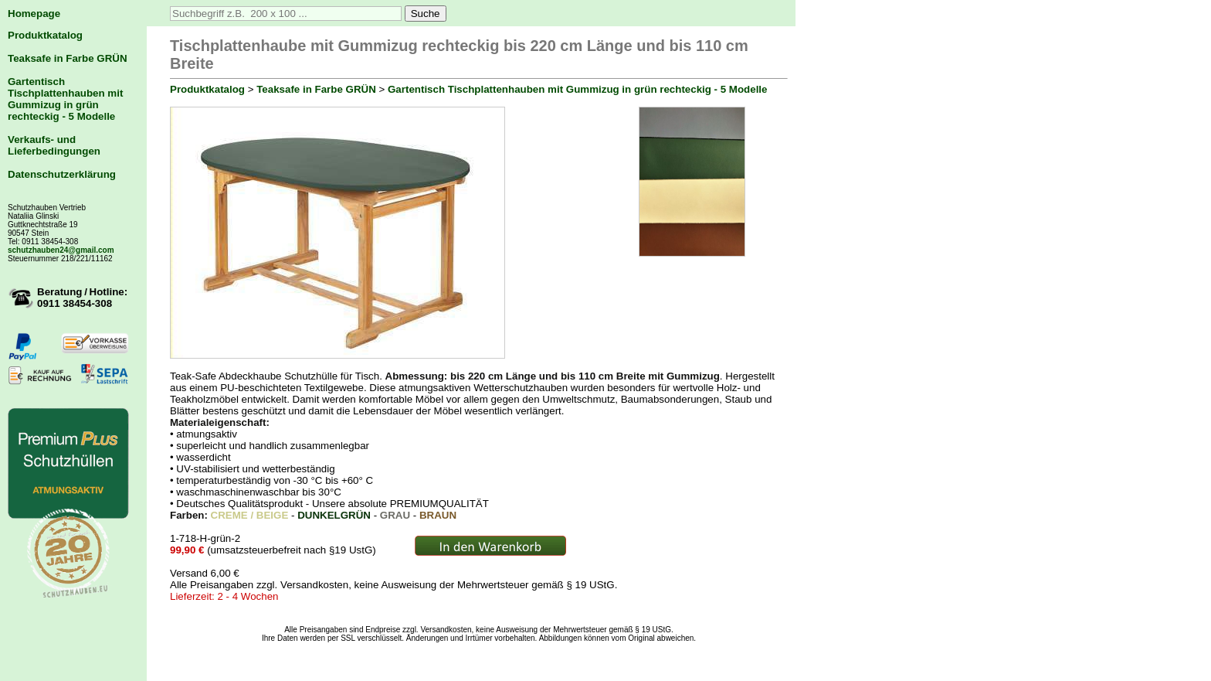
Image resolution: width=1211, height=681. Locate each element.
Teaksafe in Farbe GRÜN (67, 58)
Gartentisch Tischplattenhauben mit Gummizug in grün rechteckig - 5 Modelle (65, 99)
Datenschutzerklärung (62, 174)
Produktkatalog (45, 35)
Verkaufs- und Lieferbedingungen (54, 145)
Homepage (34, 13)
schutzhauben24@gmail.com (61, 250)
